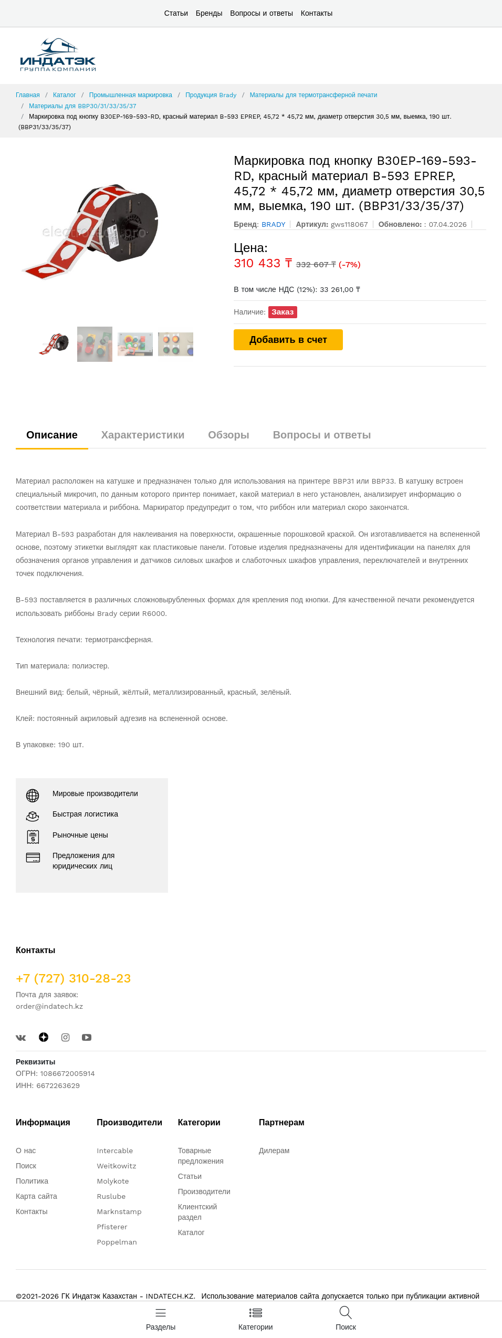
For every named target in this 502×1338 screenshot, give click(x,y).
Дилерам (274, 1150)
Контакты (316, 13)
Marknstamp (119, 1211)
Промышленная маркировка (130, 95)
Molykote (113, 1181)
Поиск (26, 1166)
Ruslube (111, 1196)
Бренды (209, 13)
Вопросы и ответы (261, 13)
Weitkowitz (116, 1166)
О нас (26, 1150)
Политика (32, 1181)
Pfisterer (112, 1226)
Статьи (176, 13)
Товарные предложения (201, 1155)
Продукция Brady (210, 95)
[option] (117, 232)
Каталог (64, 95)
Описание (52, 434)
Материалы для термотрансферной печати (314, 95)
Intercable (115, 1150)
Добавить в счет (288, 339)
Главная (28, 95)
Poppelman (117, 1242)
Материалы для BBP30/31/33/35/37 (82, 106)
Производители (204, 1191)
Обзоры (228, 434)
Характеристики (143, 434)
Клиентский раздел (197, 1212)
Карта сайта (36, 1196)
